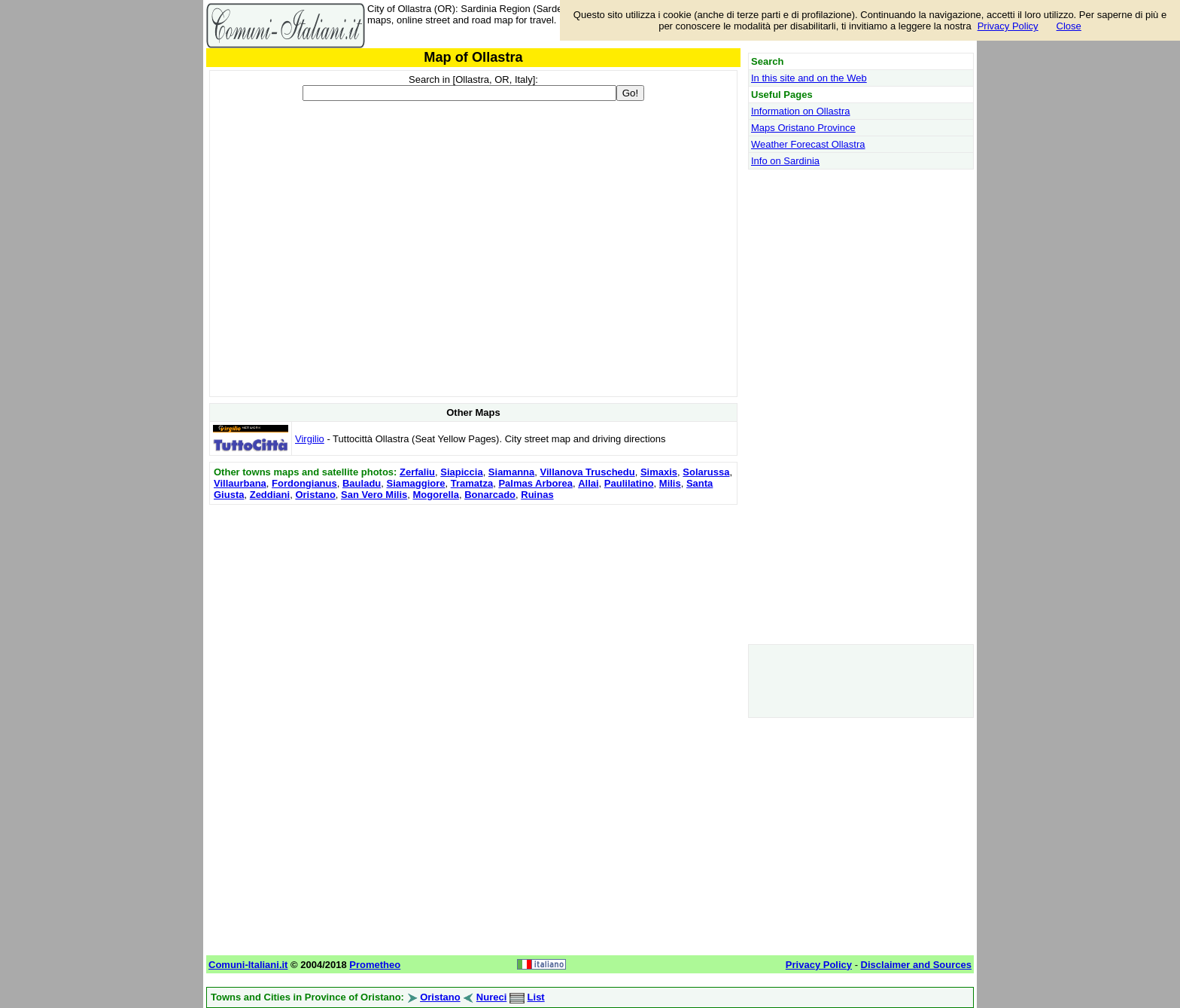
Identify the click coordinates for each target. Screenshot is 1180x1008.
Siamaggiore (416, 483)
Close (1069, 26)
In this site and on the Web (809, 78)
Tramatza (472, 483)
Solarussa (706, 472)
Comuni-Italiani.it (247, 964)
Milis (670, 483)
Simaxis (658, 472)
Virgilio (309, 438)
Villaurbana (240, 483)
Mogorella (435, 494)
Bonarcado (489, 494)
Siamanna (511, 472)
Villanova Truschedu (587, 472)
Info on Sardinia (785, 160)
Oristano (315, 494)
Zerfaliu (417, 472)
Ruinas (537, 494)
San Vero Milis (374, 494)
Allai (588, 483)
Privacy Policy (1008, 26)
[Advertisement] (473, 614)
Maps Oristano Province (803, 127)
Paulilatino (629, 483)
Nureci (491, 997)
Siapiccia (461, 472)
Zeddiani (270, 494)
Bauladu (361, 483)
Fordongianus (304, 483)
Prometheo (374, 964)
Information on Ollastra (800, 111)
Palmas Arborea (535, 483)
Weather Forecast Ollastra (808, 144)
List (536, 997)
